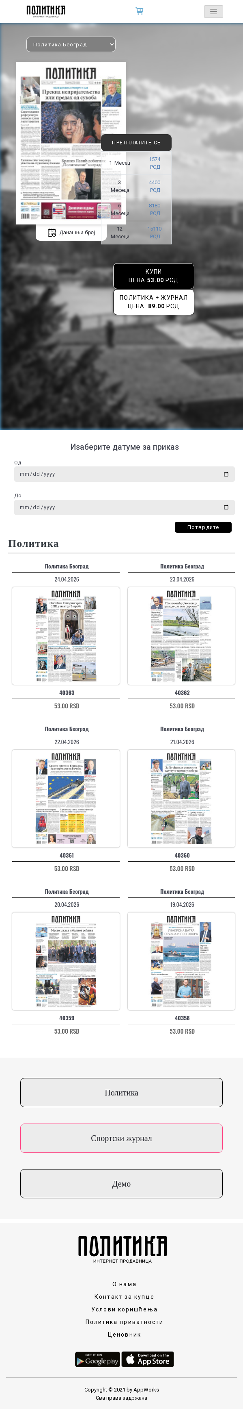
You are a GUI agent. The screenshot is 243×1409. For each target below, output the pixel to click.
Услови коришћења (124, 1309)
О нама (124, 1284)
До (18, 495)
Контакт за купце (125, 1297)
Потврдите (203, 527)
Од (17, 463)
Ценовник (124, 1334)
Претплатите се (136, 142)
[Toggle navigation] (213, 11)
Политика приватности (125, 1322)
